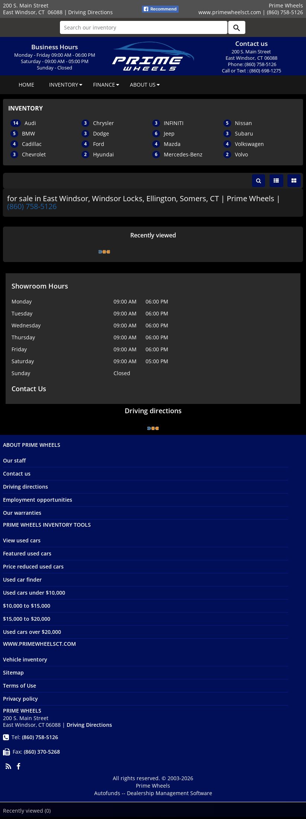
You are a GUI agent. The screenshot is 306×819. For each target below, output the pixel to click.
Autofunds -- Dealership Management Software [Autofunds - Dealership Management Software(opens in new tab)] (153, 795)
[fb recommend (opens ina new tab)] (160, 8)
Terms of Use (19, 687)
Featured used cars (27, 555)
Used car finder (22, 581)
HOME (26, 84)
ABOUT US (143, 84)
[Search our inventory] (143, 27)
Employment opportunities (37, 501)
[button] (236, 27)
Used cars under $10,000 (34, 594)
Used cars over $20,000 (32, 634)
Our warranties (22, 515)
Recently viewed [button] (27, 810)
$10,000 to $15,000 (26, 607)
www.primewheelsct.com (229, 12)
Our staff (14, 462)
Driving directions (25, 488)
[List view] (276, 180)
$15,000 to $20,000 (26, 621)
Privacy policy (20, 700)
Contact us (17, 475)
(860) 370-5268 (42, 753)
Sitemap (13, 674)
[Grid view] (294, 180)
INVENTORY (63, 84)
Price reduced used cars (33, 568)
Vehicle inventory (25, 661)
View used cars (22, 542)
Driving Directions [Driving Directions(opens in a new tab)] (90, 12)
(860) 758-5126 (32, 207)
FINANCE (104, 84)
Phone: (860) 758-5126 (252, 64)
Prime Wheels (153, 787)
